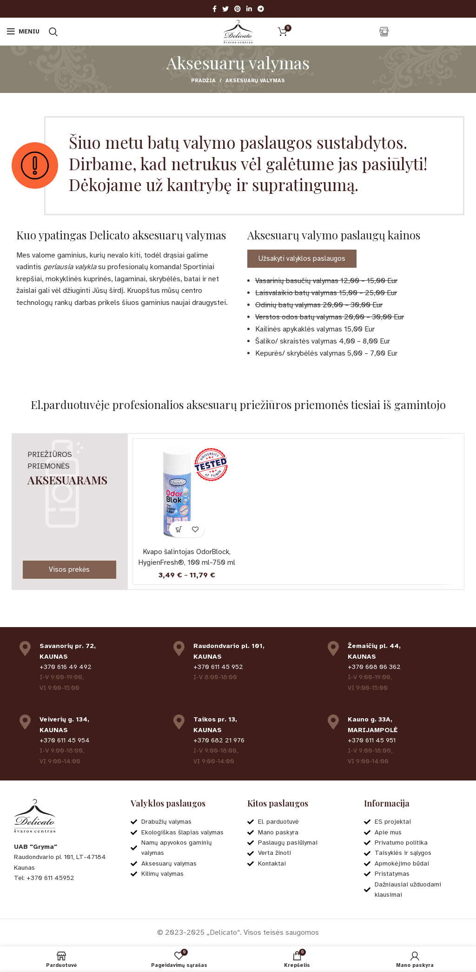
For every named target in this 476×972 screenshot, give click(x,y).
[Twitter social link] (225, 9)
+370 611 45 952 (218, 666)
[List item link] (63, 878)
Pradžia (203, 81)
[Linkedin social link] (249, 9)
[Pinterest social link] (237, 9)
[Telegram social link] (261, 9)
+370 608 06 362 (374, 666)
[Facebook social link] (214, 9)
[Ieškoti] (53, 31)
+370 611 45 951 (372, 740)
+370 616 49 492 (66, 666)
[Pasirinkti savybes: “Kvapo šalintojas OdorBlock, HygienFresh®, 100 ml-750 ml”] (179, 529)
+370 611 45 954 (65, 740)
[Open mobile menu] (23, 31)
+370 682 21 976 (219, 740)
